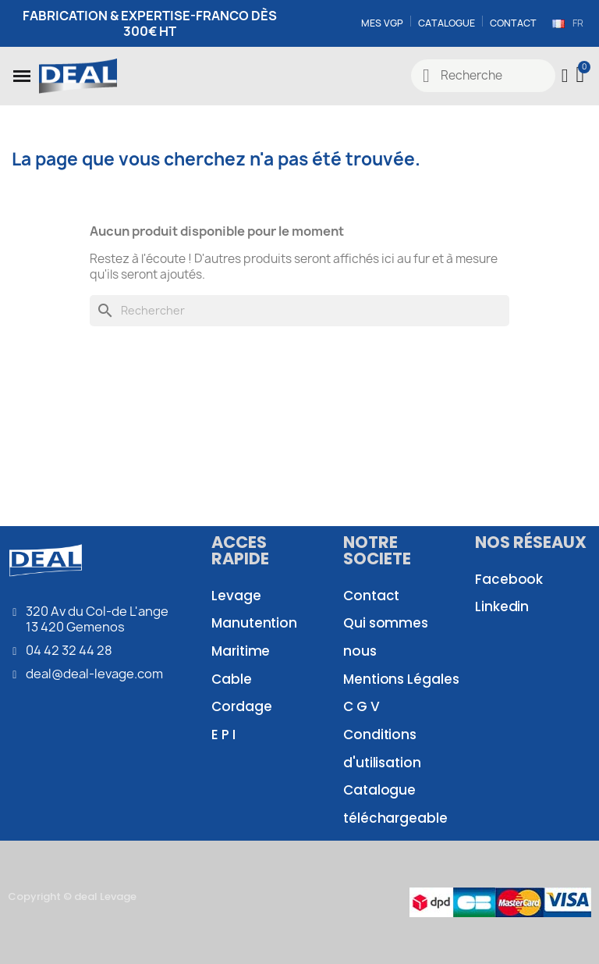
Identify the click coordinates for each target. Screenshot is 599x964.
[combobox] (483, 75)
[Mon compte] (564, 76)
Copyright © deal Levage (72, 896)
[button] (22, 76)
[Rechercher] (299, 310)
